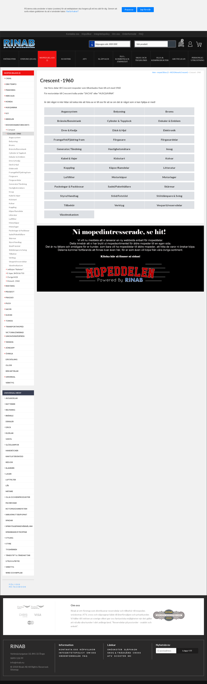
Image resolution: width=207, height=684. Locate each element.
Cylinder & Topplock (119, 120)
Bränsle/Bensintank (69, 120)
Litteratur (169, 167)
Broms (169, 111)
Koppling (69, 167)
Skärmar (169, 186)
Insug (169, 148)
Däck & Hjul (119, 130)
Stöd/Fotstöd (119, 195)
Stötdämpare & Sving (169, 195)
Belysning (119, 111)
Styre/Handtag (69, 195)
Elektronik (169, 130)
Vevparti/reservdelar (169, 205)
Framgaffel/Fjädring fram (69, 139)
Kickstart (119, 158)
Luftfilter (69, 177)
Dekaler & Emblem (169, 120)
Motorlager (169, 177)
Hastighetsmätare (119, 148)
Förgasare (119, 139)
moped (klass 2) (163, 72)
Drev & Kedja (69, 130)
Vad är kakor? (72, 11)
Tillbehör (69, 205)
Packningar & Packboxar (69, 186)
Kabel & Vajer (69, 158)
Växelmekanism (69, 214)
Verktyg (119, 205)
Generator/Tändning (69, 148)
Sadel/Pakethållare (119, 186)
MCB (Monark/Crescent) (179, 72)
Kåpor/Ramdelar (119, 167)
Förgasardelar (169, 139)
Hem (154, 72)
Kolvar (169, 158)
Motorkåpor (119, 177)
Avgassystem (69, 111)
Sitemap (14, 669)
